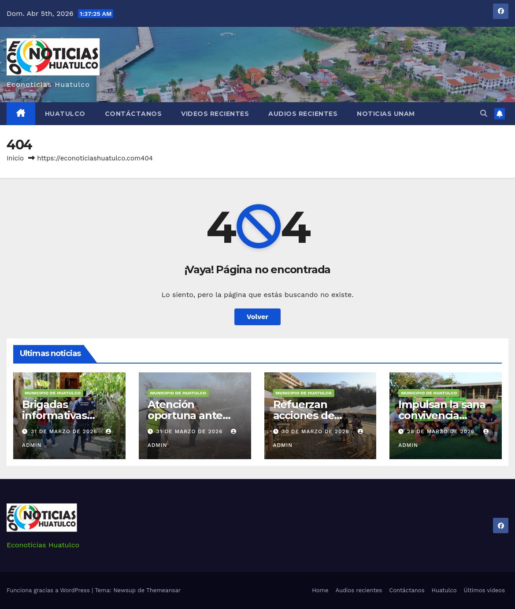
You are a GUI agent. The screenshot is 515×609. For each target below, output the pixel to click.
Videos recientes (215, 114)
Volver (258, 316)
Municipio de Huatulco (53, 392)
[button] (483, 113)
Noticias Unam (386, 114)
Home (320, 590)
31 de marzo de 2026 (65, 431)
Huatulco (65, 114)
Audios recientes (302, 114)
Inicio (15, 158)
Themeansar (163, 590)
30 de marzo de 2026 (316, 431)
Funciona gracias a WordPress (49, 590)
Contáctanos (133, 114)
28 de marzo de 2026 (442, 431)
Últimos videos (484, 590)
